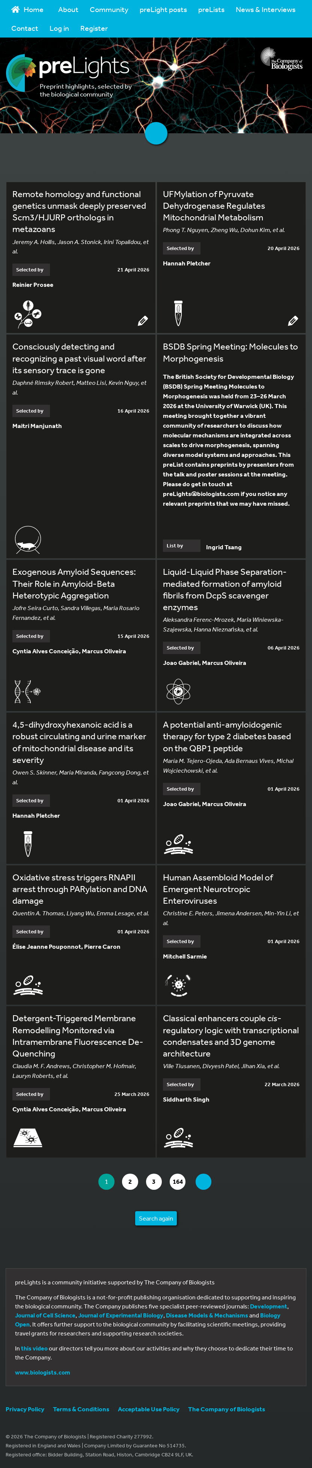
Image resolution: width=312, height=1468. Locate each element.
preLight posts (163, 9)
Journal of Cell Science (45, 1315)
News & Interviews (265, 9)
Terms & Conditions (81, 1409)
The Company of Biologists (226, 1409)
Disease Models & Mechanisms (207, 1315)
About (68, 9)
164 (182, 1181)
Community (109, 9)
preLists (211, 9)
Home (27, 9)
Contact (24, 28)
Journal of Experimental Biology (120, 1315)
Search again (156, 1218)
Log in (59, 28)
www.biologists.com (42, 1372)
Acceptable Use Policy (148, 1409)
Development (268, 1306)
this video (34, 1348)
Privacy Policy (25, 1409)
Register (94, 28)
